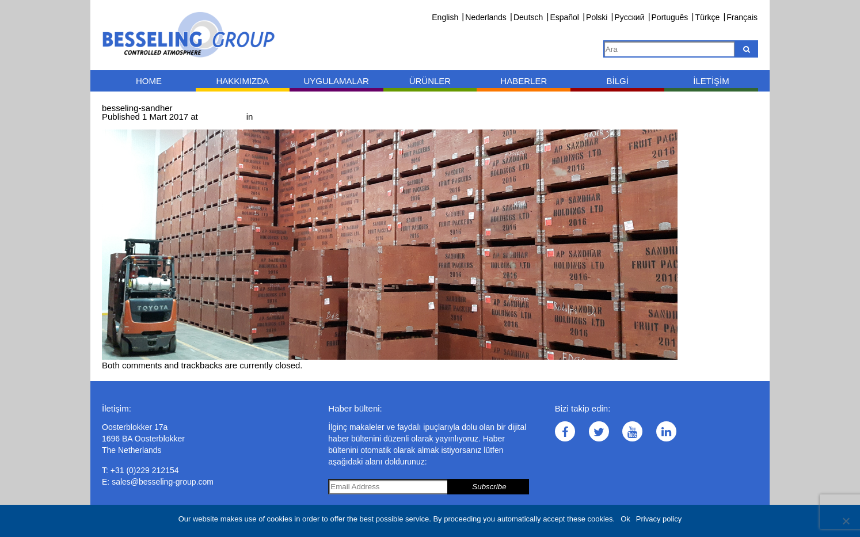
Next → (163, 125)
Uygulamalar (335, 81)
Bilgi (617, 81)
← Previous (124, 125)
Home (149, 81)
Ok (625, 519)
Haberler (523, 81)
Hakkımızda (242, 81)
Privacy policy (659, 519)
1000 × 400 (222, 116)
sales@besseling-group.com (163, 481)
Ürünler (430, 81)
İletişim (711, 81)
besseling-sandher (290, 116)
